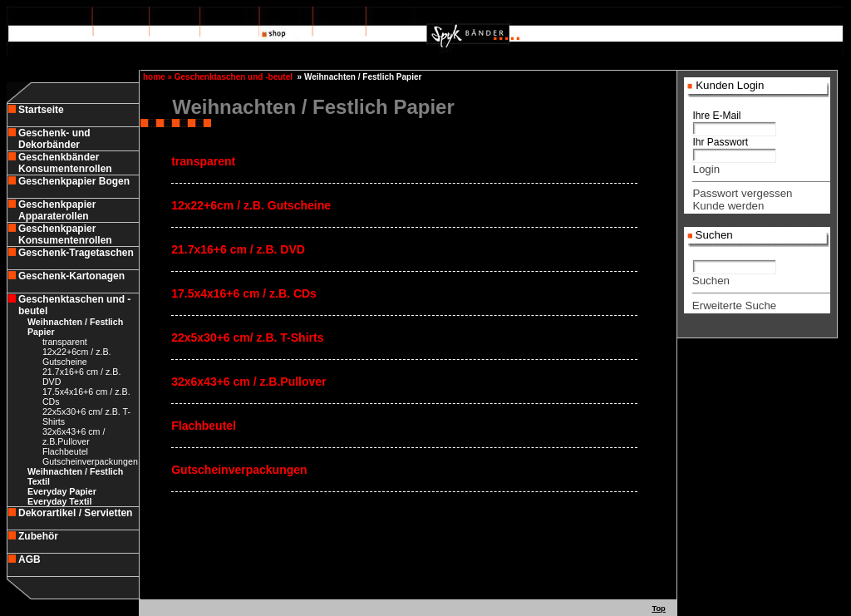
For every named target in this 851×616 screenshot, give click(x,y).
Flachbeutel (65, 451)
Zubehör (38, 536)
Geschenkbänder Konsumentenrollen (65, 163)
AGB (29, 559)
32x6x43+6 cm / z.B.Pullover (74, 436)
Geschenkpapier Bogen (74, 181)
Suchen (711, 280)
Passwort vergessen (742, 193)
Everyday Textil (59, 501)
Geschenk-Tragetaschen (76, 253)
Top (658, 608)
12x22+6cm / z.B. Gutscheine (76, 357)
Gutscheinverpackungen (90, 461)
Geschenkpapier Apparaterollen (57, 210)
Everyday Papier (61, 491)
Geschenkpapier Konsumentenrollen (65, 234)
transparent (64, 342)
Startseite (41, 110)
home (152, 76)
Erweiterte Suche (734, 305)
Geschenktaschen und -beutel (234, 76)
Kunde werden (728, 206)
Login (706, 169)
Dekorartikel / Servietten (75, 513)
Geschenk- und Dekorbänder (54, 138)
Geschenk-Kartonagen (71, 276)
